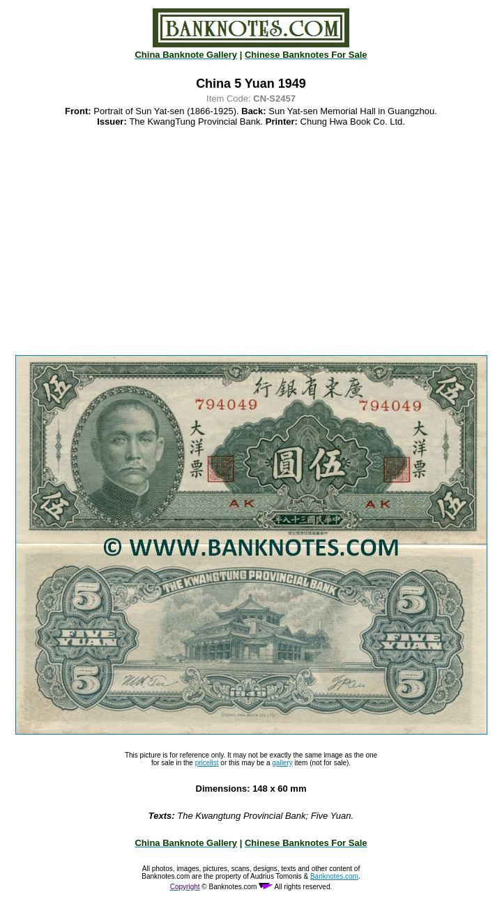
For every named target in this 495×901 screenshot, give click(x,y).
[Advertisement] (251, 240)
